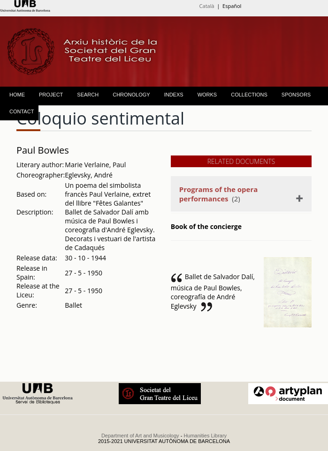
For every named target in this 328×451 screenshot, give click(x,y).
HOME (17, 94)
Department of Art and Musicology (140, 435)
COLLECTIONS (249, 94)
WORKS (207, 94)
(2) (218, 194)
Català (206, 5)
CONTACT (21, 111)
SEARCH (88, 94)
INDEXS (173, 94)
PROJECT (51, 94)
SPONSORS (296, 94)
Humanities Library (205, 435)
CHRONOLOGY (131, 94)
